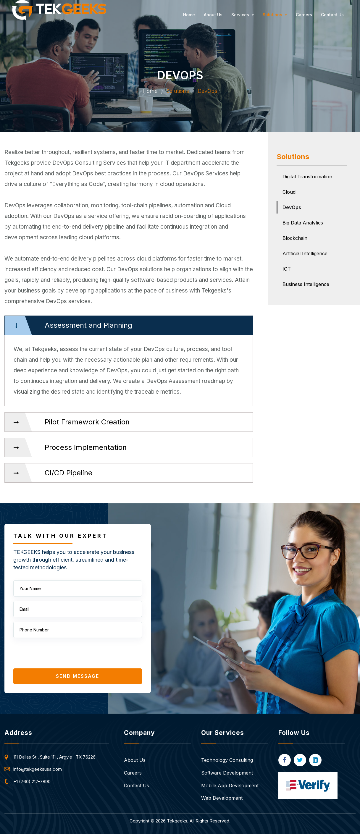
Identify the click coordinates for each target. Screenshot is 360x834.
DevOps (291, 207)
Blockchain (294, 238)
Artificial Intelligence (304, 253)
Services (242, 14)
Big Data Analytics (302, 223)
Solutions (275, 14)
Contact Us (332, 14)
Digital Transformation (307, 177)
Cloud (289, 192)
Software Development (227, 773)
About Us (213, 14)
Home (189, 14)
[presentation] (58, 653)
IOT (286, 269)
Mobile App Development (230, 785)
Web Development (222, 798)
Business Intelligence (305, 284)
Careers (304, 14)
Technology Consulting (227, 760)
